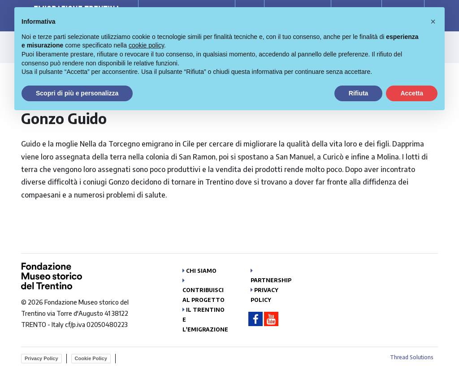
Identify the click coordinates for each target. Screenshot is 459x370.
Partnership (271, 280)
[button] (433, 21)
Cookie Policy (91, 358)
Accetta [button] (411, 93)
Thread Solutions (411, 357)
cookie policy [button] (146, 45)
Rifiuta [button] (358, 93)
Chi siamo (201, 270)
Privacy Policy (41, 358)
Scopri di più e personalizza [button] (77, 93)
